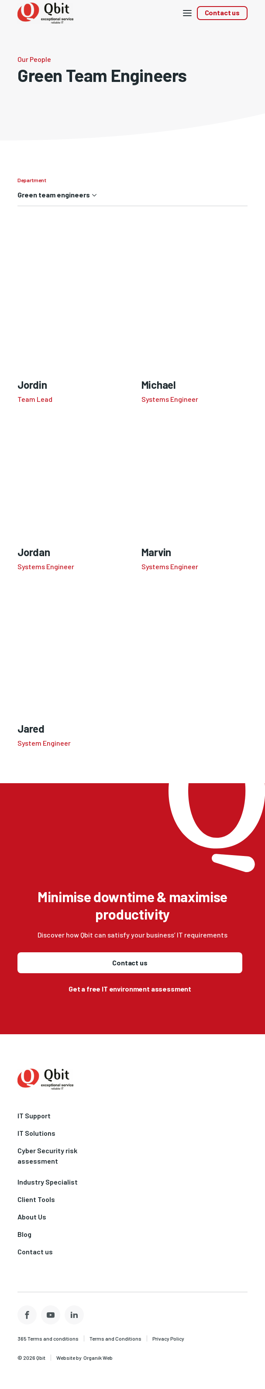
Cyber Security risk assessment (47, 1155)
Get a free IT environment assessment (130, 989)
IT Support (34, 1115)
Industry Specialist (47, 1182)
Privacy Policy (168, 1338)
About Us (31, 1216)
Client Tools (36, 1199)
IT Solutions (36, 1133)
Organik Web (98, 1358)
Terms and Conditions (115, 1338)
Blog (24, 1234)
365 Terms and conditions (48, 1338)
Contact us (222, 12)
